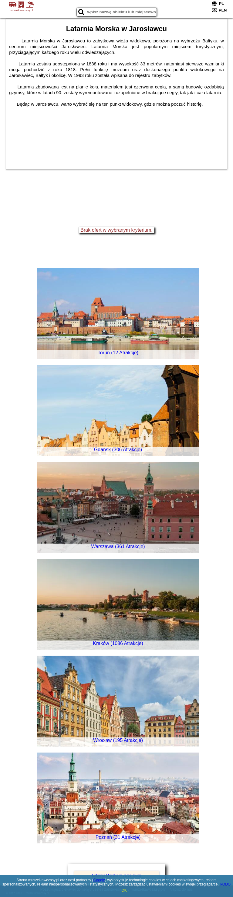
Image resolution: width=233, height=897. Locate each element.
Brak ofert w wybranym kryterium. (116, 230)
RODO (225, 884)
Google (99, 880)
